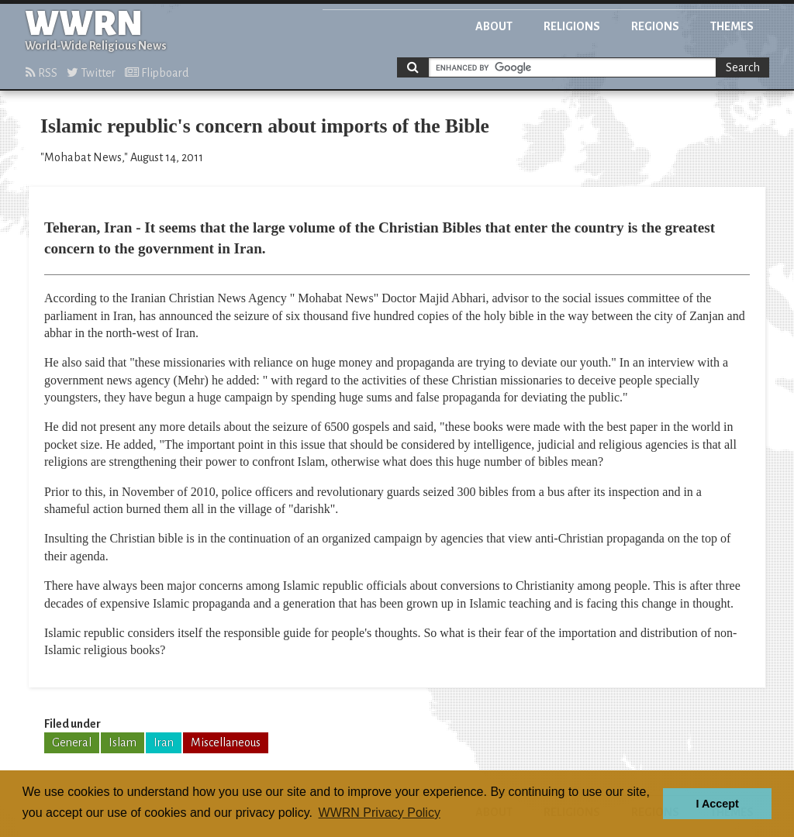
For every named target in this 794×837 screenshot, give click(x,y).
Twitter (91, 73)
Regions (655, 26)
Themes (732, 26)
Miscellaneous (226, 742)
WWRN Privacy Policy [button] (379, 812)
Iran (164, 742)
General (71, 742)
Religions (572, 26)
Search (743, 67)
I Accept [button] (717, 803)
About (494, 26)
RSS (41, 73)
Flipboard (156, 73)
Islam (122, 742)
